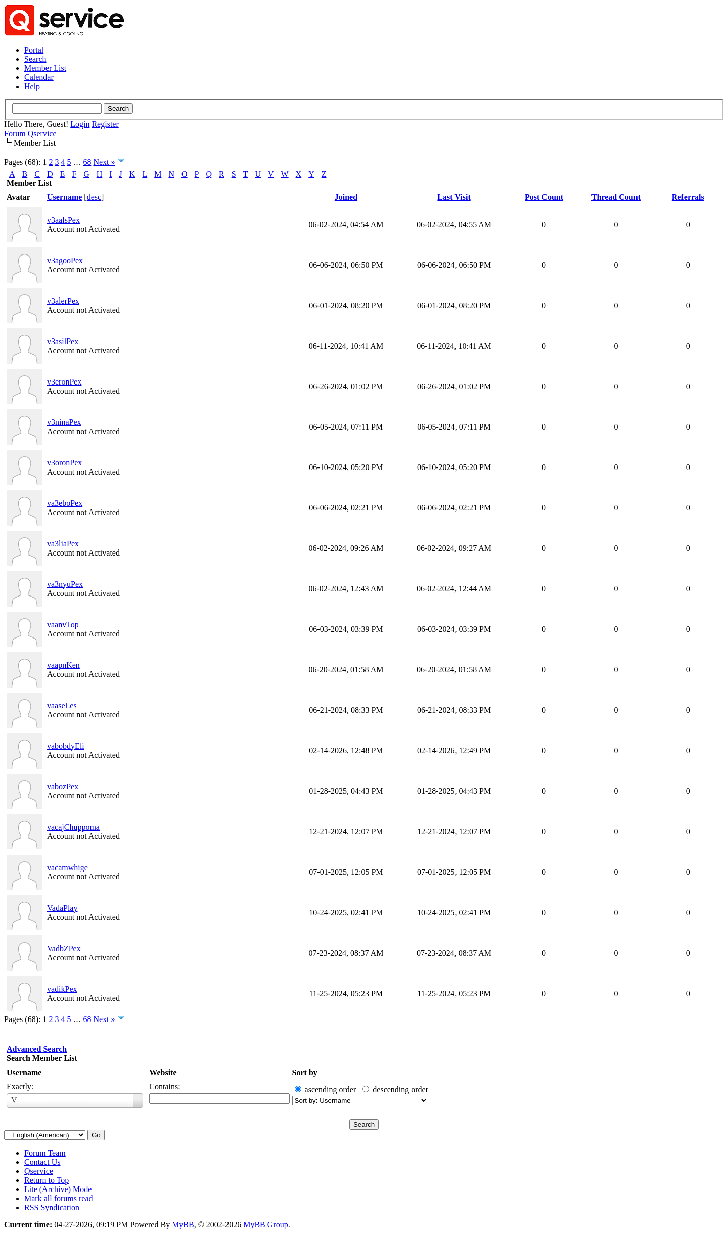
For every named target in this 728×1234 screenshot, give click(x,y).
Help (32, 86)
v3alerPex (63, 300)
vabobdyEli (65, 746)
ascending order (330, 1089)
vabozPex (62, 786)
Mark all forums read (58, 1198)
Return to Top (46, 1180)
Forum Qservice (30, 133)
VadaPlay (62, 908)
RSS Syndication (51, 1207)
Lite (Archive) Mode (58, 1189)
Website (162, 1072)
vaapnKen (63, 665)
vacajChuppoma (73, 827)
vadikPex (62, 989)
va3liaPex (63, 543)
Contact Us (42, 1162)
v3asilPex (62, 341)
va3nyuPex (65, 584)
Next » (104, 162)
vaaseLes (62, 705)
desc (94, 197)
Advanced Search (37, 1049)
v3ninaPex (64, 422)
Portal (33, 50)
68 (87, 162)
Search (35, 59)
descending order (400, 1089)
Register (105, 124)
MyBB (183, 1224)
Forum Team (45, 1152)
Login (79, 124)
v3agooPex (65, 260)
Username (24, 1072)
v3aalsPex (63, 220)
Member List (45, 68)
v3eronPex (64, 381)
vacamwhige (67, 867)
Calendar (39, 77)
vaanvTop (63, 624)
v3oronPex (64, 462)
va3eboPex (64, 503)
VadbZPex (64, 948)
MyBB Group (265, 1224)
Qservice (38, 1171)
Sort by (304, 1072)
